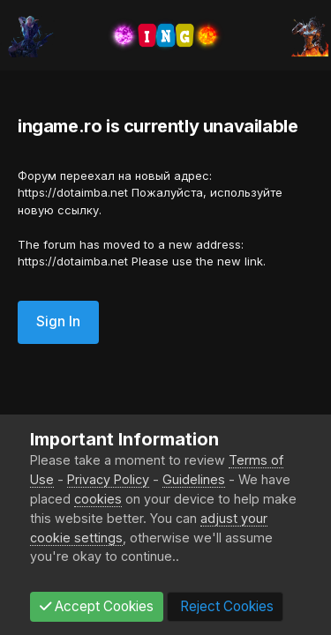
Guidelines (193, 479)
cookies (98, 498)
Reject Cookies (225, 606)
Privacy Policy (108, 479)
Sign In (58, 321)
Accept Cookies (97, 606)
